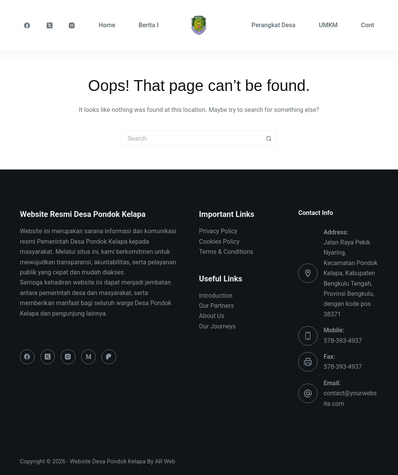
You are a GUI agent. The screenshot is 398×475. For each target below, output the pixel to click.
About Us (211, 316)
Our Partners (216, 305)
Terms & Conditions (226, 251)
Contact (372, 25)
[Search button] (269, 138)
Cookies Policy (219, 241)
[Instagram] (72, 25)
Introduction (215, 295)
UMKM (328, 25)
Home (107, 25)
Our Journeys (217, 326)
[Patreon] (108, 356)
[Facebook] (27, 25)
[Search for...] (191, 138)
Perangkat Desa (273, 25)
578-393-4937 (342, 340)
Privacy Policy (218, 231)
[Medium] (88, 356)
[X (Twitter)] (49, 25)
